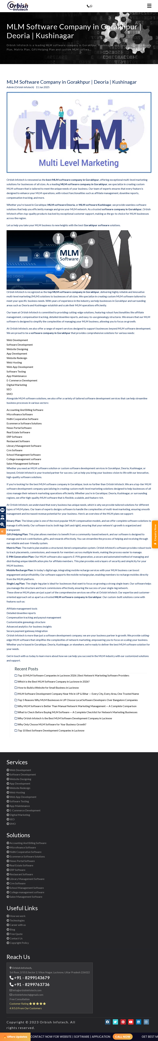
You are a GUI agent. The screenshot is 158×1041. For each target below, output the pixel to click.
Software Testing (16, 371)
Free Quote (15, 933)
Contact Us (15, 938)
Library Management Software (24, 445)
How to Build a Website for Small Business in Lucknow (48, 687)
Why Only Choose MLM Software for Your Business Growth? (52, 724)
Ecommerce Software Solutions (24, 423)
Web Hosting (14, 362)
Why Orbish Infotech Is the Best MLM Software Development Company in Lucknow (65, 718)
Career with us (16, 924)
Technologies (16, 920)
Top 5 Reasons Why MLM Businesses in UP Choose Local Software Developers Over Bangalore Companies (78, 699)
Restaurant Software (18, 441)
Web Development (17, 340)
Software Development (20, 344)
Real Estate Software (18, 432)
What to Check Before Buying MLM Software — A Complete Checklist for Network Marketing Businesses (77, 712)
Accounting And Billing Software (25, 409)
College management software (24, 459)
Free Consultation (20, 999)
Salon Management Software (23, 463)
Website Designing (17, 349)
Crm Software (14, 450)
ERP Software (14, 436)
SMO (10, 393)
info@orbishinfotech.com (26, 990)
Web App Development (20, 366)
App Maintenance (17, 375)
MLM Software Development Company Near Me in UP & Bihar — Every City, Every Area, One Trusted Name (78, 693)
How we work (16, 915)
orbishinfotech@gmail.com (27, 994)
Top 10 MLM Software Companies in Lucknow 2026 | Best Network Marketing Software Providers (73, 675)
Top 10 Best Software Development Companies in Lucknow (51, 730)
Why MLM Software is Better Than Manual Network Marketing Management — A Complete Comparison (77, 706)
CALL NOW (117, 1037)
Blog (11, 929)
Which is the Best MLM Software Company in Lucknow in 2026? (54, 681)
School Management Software (24, 454)
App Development (17, 353)
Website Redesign (17, 357)
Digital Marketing (17, 384)
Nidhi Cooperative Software (22, 418)
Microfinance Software (20, 414)
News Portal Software (19, 427)
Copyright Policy (18, 942)
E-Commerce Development (22, 380)
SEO (9, 389)
